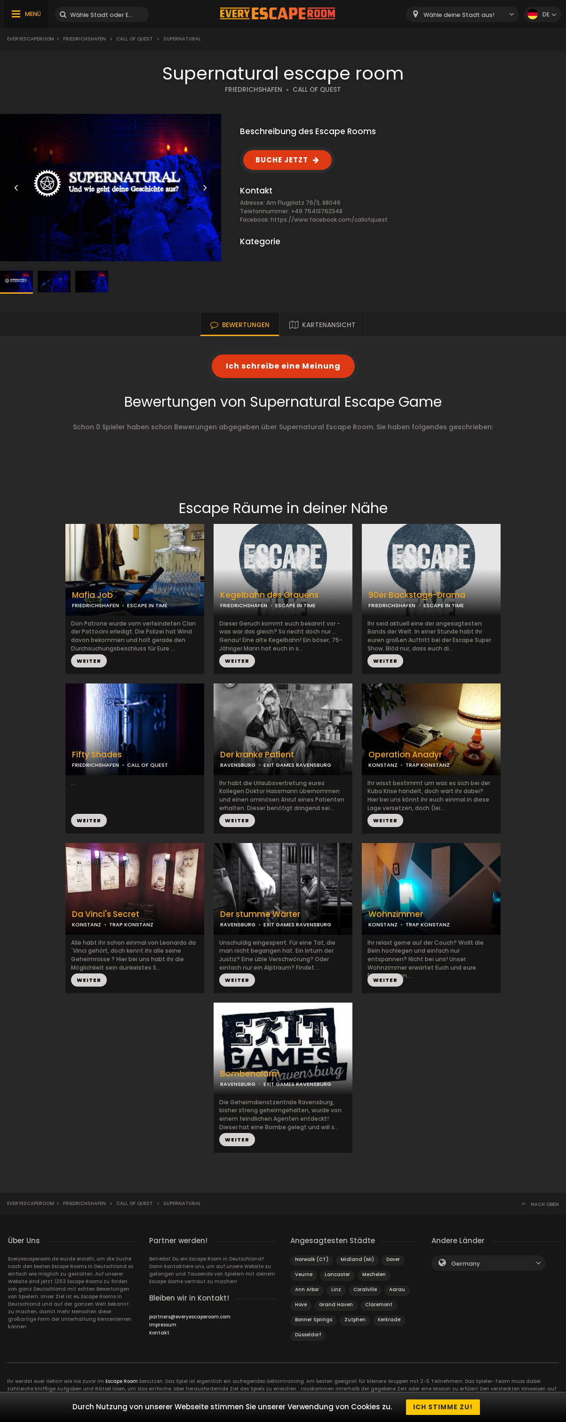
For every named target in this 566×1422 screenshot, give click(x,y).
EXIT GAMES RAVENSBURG (297, 765)
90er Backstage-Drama (416, 595)
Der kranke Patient (257, 755)
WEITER (89, 661)
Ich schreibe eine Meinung (283, 366)
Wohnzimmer (395, 914)
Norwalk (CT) (311, 1259)
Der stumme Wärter (260, 914)
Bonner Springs (313, 1319)
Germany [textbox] (465, 1264)
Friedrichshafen (84, 38)
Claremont (378, 1304)
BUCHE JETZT (281, 160)
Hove (301, 1304)
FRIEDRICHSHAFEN (253, 89)
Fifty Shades (97, 755)
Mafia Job (92, 595)
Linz (336, 1289)
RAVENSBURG (237, 765)
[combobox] (462, 14)
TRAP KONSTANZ (428, 765)
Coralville (365, 1289)
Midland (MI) (357, 1259)
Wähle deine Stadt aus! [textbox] (458, 15)
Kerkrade (389, 1319)
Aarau (397, 1289)
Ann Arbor (307, 1289)
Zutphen (355, 1319)
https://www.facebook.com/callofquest (329, 220)
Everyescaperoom (30, 38)
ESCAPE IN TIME (147, 605)
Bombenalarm (250, 1074)
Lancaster (337, 1274)
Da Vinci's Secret (105, 914)
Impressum (162, 1324)
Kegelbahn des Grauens (269, 595)
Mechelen (374, 1274)
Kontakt (159, 1332)
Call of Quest (134, 38)
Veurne (303, 1274)
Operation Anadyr (405, 755)
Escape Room (121, 1381)
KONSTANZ (383, 765)
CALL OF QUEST (317, 89)
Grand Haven (336, 1304)
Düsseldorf (308, 1334)
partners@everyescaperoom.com (190, 1316)
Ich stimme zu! (443, 1407)
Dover (393, 1259)
